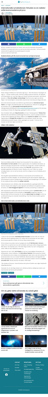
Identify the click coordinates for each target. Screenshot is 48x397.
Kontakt (17, 367)
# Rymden (4, 273)
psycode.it (17, 370)
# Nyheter (11, 273)
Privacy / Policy (40, 365)
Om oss (17, 365)
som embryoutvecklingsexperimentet (27, 108)
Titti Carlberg (9, 12)
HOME (2, 5)
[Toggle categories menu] (2, 2)
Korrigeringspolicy (29, 369)
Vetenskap (8, 5)
